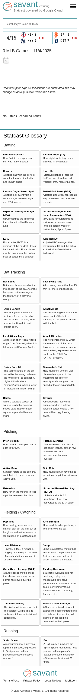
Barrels (7, 171)
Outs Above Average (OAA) (19, 569)
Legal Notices (53, 680)
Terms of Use (11, 680)
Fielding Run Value (54, 569)
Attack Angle (50, 308)
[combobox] (40, 23)
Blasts (7, 397)
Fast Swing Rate (52, 281)
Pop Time (8, 521)
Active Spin (10, 468)
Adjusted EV (50, 238)
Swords (47, 397)
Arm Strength (51, 521)
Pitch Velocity (11, 440)
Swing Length (12, 308)
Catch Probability (14, 603)
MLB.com (71, 680)
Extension (9, 488)
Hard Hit (48, 171)
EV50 (6, 238)
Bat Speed (9, 281)
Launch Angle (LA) (54, 154)
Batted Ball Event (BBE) (57, 191)
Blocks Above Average (56, 603)
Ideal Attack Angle (14, 336)
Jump (46, 545)
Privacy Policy (32, 680)
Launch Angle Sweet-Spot (18, 191)
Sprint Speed (11, 640)
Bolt (46, 640)
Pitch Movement (53, 440)
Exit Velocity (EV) (13, 154)
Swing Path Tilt (13, 367)
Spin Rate (48, 468)
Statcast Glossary (25, 135)
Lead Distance (12, 545)
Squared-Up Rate (53, 367)
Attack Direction (52, 336)
